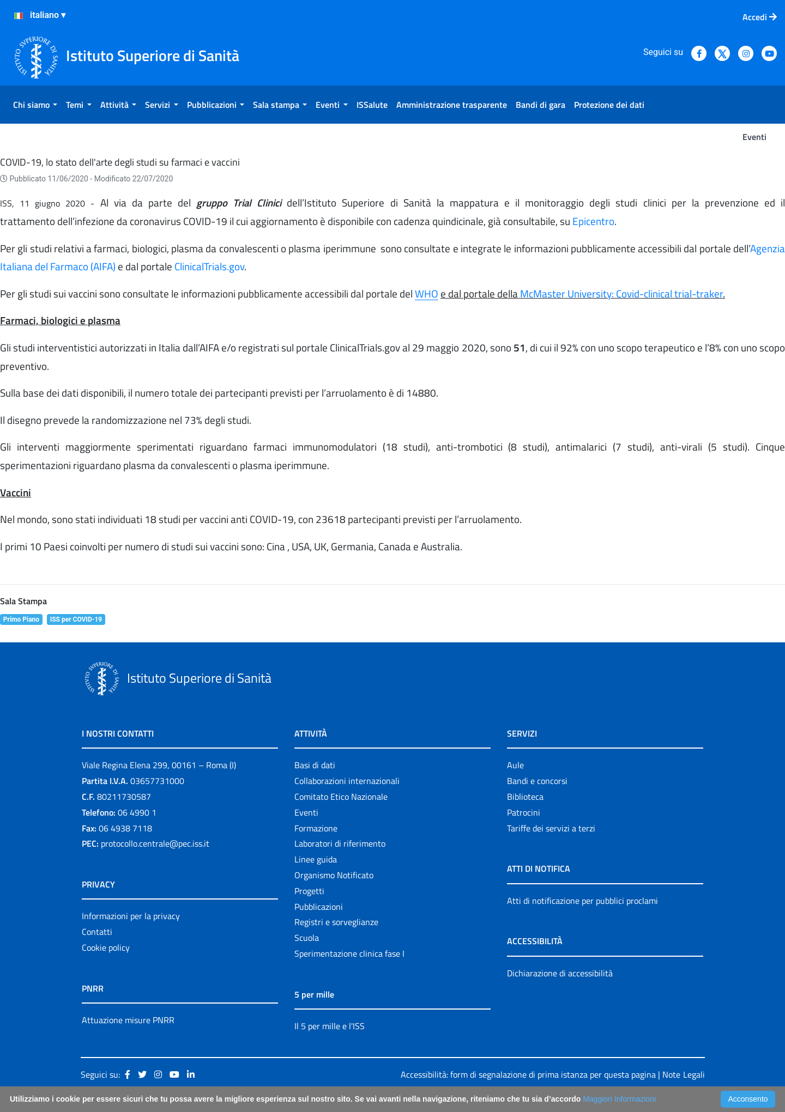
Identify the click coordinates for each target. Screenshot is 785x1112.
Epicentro (593, 221)
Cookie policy (106, 947)
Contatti (97, 931)
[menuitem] (35, 105)
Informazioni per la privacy (131, 915)
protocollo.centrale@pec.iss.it (155, 843)
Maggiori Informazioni (619, 1099)
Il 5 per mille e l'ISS (329, 1025)
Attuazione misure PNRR (128, 1019)
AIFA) (104, 266)
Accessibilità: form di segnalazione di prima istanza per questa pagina (528, 1074)
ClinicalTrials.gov (209, 266)
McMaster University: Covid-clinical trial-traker (621, 293)
